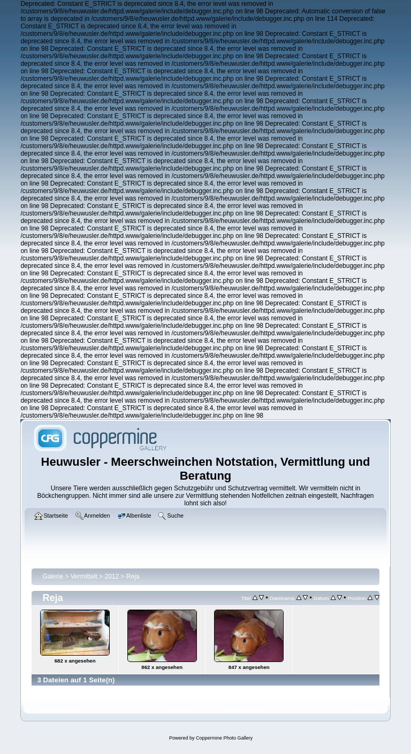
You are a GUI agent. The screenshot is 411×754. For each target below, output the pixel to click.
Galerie (52, 576)
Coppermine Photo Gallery (224, 738)
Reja (133, 576)
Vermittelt (84, 576)
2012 (111, 576)
